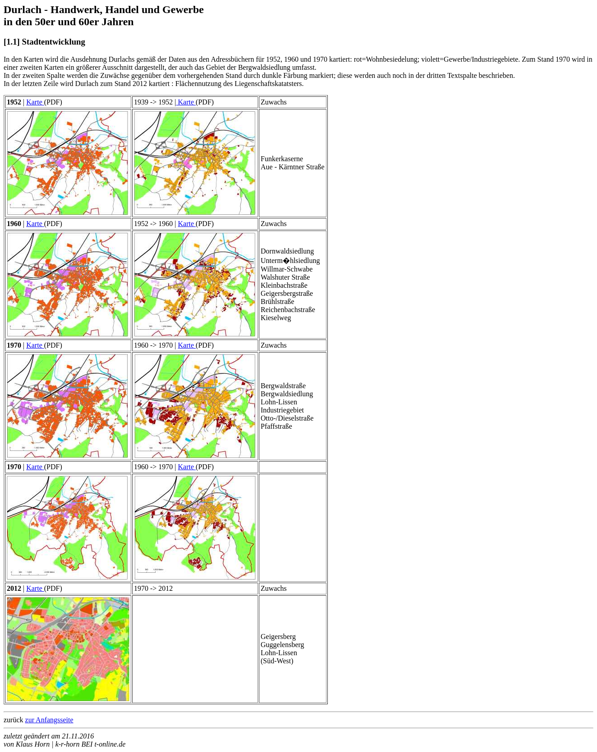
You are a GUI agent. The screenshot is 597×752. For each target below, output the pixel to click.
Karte (35, 102)
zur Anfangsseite (49, 720)
